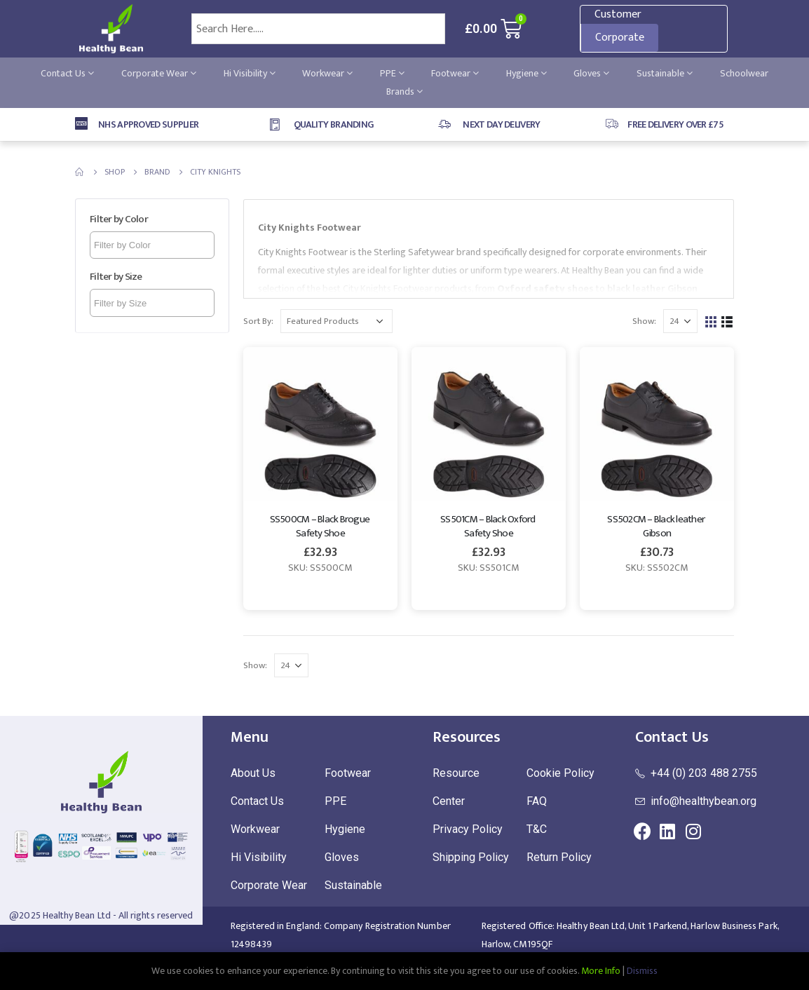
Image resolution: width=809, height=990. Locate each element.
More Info (600, 971)
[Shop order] (336, 321)
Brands (404, 91)
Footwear (455, 73)
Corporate (619, 37)
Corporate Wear (158, 73)
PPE (392, 73)
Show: (644, 321)
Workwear (327, 73)
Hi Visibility (250, 73)
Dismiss (642, 971)
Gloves (591, 73)
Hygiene (526, 73)
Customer (617, 14)
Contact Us (67, 73)
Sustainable (665, 73)
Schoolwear (744, 73)
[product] (320, 424)
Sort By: (258, 321)
